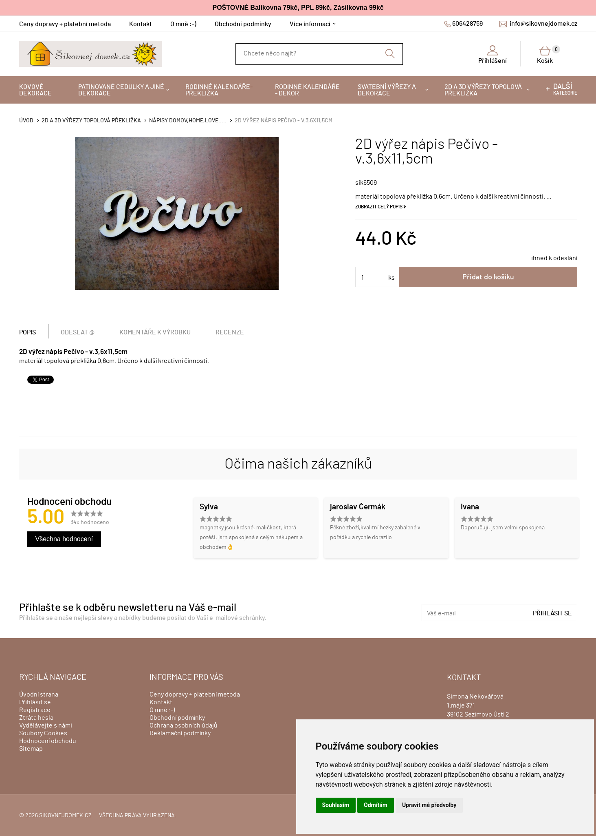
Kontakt (140, 24)
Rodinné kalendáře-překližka (219, 90)
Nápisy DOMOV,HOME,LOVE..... (188, 121)
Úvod (26, 121)
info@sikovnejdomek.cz (543, 23)
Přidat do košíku (488, 277)
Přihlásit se (552, 613)
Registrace (35, 710)
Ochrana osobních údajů (184, 725)
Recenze (230, 332)
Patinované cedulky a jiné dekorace (121, 90)
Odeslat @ (78, 332)
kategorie (565, 89)
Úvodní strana (38, 694)
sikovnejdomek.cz (65, 815)
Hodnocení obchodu (47, 741)
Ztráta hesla (36, 717)
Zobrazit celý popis (378, 206)
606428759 (467, 23)
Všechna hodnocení (64, 538)
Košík (549, 54)
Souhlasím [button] (336, 805)
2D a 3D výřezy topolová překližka (483, 90)
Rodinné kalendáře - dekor (307, 90)
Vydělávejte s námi (45, 725)
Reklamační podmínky (180, 733)
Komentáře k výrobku (155, 332)
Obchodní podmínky (243, 24)
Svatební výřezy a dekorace (387, 90)
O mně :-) (183, 24)
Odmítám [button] (375, 805)
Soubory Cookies (43, 733)
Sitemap (31, 748)
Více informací (310, 24)
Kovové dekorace (35, 90)
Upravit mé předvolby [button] (429, 805)
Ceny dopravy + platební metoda (65, 24)
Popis (27, 332)
